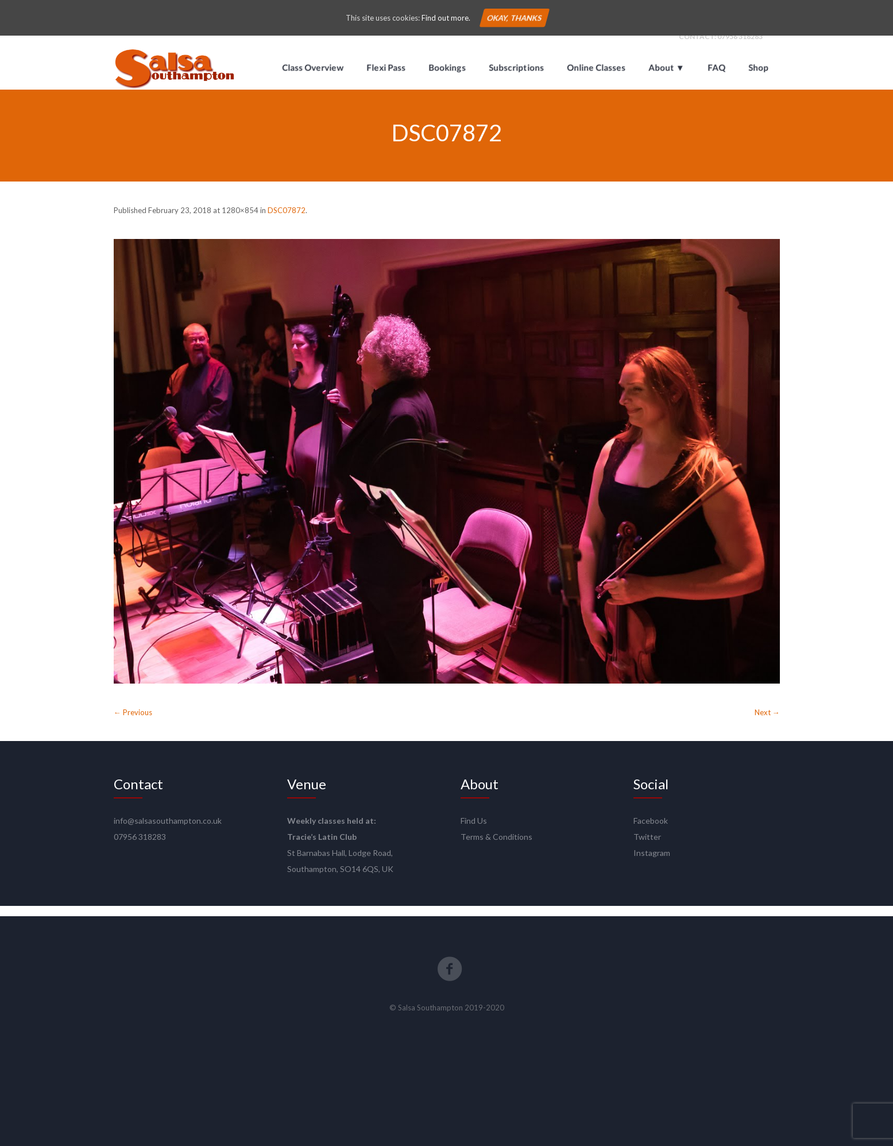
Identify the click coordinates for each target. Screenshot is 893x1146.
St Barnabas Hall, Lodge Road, (340, 863)
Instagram (651, 863)
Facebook (650, 831)
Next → (767, 722)
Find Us (474, 831)
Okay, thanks (514, 17)
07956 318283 (740, 47)
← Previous (133, 722)
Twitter (647, 847)
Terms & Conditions (496, 847)
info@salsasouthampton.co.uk (168, 831)
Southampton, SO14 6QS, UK (340, 879)
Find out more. (446, 17)
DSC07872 (287, 220)
